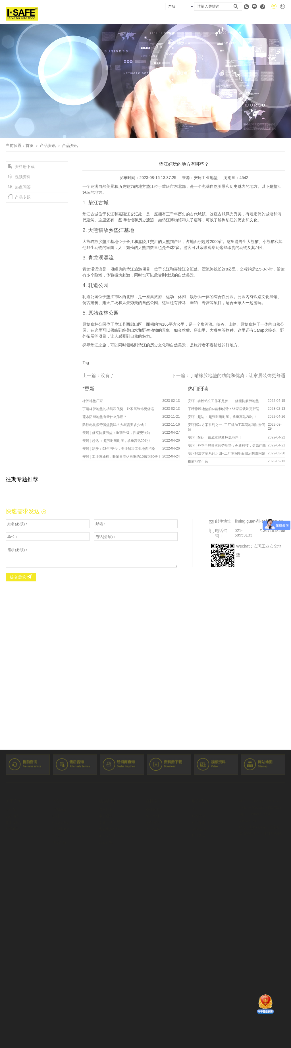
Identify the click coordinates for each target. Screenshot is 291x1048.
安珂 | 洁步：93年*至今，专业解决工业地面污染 (118, 449)
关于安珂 (117, 18)
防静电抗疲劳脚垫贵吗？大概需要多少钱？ (114, 425)
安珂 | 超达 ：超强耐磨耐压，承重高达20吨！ (116, 441)
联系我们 (277, 18)
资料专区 (246, 18)
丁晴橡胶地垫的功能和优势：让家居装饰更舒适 (237, 375)
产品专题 (19, 197)
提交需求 (21, 577)
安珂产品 (149, 18)
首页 (90, 18)
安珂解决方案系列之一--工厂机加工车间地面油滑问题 (226, 427)
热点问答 (19, 187)
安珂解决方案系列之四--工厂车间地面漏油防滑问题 (226, 454)
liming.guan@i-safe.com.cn (259, 521)
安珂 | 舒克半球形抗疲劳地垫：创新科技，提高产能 (227, 446)
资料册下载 (21, 166)
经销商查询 (213, 18)
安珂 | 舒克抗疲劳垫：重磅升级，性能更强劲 (116, 433)
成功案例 (180, 18)
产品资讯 (48, 145)
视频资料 (19, 176)
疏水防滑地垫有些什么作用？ (104, 417)
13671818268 (273, 530)
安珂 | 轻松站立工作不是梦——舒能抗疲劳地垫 (223, 401)
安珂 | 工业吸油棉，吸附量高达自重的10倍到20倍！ (121, 457)
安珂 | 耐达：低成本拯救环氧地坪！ (215, 438)
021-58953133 (243, 532)
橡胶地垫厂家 (92, 401)
